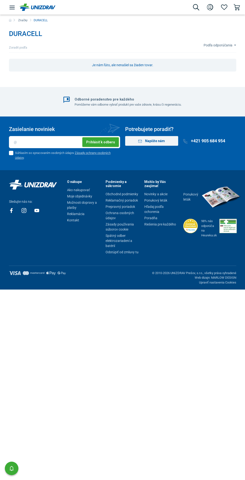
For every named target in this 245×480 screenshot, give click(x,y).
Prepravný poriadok (120, 207)
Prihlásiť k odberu (100, 142)
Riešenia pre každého (160, 224)
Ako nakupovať (78, 190)
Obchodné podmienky (122, 194)
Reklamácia (75, 214)
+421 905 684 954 (204, 140)
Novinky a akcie (156, 194)
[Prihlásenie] (210, 7)
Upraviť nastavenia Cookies (217, 282)
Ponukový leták (155, 200)
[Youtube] (36, 210)
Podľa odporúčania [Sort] (218, 45)
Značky (23, 20)
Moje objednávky (79, 196)
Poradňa (150, 218)
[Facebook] (12, 210)
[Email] (64, 142)
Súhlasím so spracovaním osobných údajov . (63, 155)
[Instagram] (24, 210)
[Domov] (10, 20)
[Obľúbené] (224, 7)
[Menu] (12, 7)
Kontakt (73, 220)
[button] (11, 468)
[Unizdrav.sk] (37, 7)
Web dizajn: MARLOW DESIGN (215, 277)
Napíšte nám (151, 141)
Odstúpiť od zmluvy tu (122, 252)
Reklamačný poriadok (122, 200)
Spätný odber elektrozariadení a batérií (119, 241)
